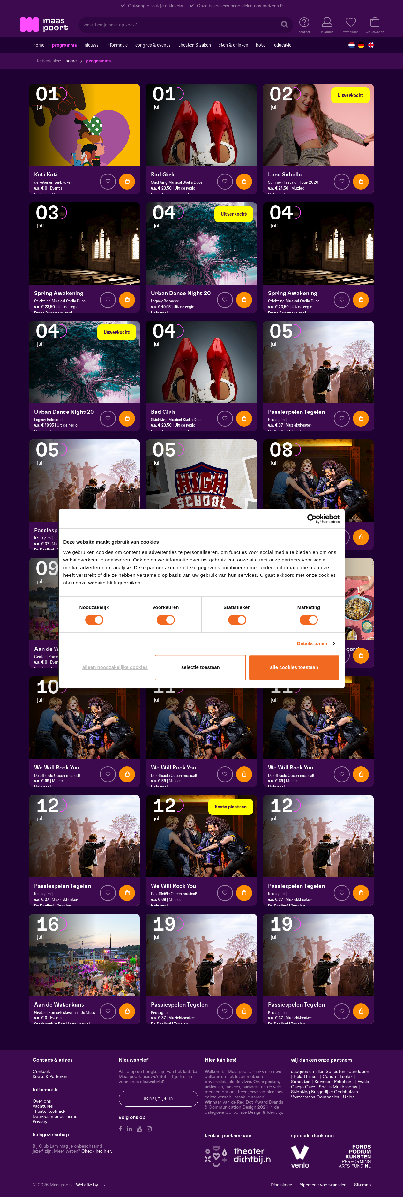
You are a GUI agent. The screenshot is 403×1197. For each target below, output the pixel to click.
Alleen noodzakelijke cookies (115, 667)
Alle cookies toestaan (294, 667)
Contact (41, 1071)
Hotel (261, 45)
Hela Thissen (306, 1076)
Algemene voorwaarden (323, 1185)
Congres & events (153, 45)
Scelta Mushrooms (337, 1087)
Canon (329, 1076)
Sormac (322, 1082)
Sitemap (362, 1185)
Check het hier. (96, 1151)
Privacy (40, 1121)
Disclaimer (281, 1185)
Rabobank (344, 1082)
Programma (64, 45)
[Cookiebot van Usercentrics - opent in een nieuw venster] (312, 519)
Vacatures (43, 1106)
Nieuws (92, 45)
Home (38, 45)
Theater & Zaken (194, 45)
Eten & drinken (233, 45)
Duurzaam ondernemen (56, 1116)
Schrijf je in (158, 1098)
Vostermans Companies (315, 1097)
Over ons (42, 1101)
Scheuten (300, 1082)
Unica (348, 1097)
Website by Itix (91, 1185)
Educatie (282, 45)
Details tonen (312, 643)
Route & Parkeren (50, 1076)
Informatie (117, 45)
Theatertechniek (49, 1111)
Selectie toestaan (200, 667)
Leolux (346, 1076)
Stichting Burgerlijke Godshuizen (324, 1092)
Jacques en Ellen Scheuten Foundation (330, 1071)
